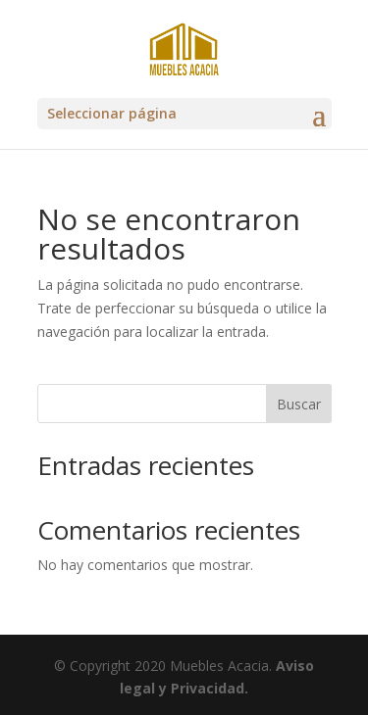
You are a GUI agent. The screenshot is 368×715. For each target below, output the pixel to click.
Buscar (299, 404)
